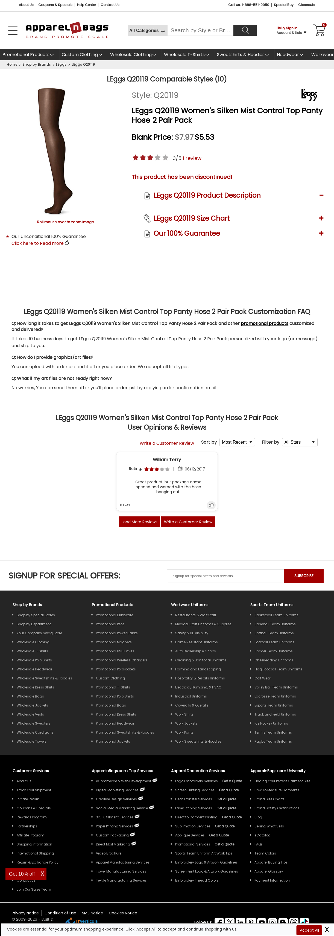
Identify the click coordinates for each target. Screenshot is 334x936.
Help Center (86, 4)
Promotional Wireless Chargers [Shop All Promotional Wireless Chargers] (121, 660)
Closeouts (306, 4)
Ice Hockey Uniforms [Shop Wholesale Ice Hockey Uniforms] (271, 723)
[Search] (244, 30)
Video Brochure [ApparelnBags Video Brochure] (108, 853)
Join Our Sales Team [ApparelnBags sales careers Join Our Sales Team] (34, 889)
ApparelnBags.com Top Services (122, 771)
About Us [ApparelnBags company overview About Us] (24, 781)
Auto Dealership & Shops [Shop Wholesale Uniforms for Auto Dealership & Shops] (195, 651)
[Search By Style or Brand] (200, 30)
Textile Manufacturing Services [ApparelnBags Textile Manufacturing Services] (121, 880)
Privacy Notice (25, 913)
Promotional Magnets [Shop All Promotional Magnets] (114, 642)
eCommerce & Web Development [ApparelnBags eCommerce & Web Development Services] (123, 781)
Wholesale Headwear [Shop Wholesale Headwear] (34, 669)
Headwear (288, 55)
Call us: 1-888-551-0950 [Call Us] (248, 4)
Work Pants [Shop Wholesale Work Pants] (184, 732)
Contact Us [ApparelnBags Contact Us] (26, 880)
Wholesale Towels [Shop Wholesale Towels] (31, 741)
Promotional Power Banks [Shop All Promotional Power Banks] (117, 633)
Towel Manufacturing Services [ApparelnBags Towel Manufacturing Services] (121, 871)
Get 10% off (22, 874)
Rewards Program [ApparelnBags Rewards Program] (32, 817)
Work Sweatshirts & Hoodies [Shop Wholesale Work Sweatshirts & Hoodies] (198, 741)
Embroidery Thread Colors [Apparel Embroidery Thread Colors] (197, 880)
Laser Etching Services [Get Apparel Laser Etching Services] (193, 808)
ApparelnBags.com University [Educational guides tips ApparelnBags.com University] (278, 771)
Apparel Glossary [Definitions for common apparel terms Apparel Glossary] (268, 871)
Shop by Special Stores (36, 615)
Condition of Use (60, 913)
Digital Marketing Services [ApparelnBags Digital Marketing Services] (117, 790)
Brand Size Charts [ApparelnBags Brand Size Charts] (269, 799)
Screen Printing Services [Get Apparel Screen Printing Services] (195, 790)
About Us (26, 4)
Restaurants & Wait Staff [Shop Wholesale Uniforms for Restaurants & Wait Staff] (195, 615)
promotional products (264, 323)
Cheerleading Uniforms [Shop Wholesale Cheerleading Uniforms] (273, 660)
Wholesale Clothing (131, 54)
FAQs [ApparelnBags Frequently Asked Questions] (258, 844)
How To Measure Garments (276, 790)
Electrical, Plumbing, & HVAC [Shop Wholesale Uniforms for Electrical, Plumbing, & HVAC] (198, 687)
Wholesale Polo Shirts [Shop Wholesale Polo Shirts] (34, 660)
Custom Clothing (80, 54)
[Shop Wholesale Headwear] (291, 54)
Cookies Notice (123, 913)
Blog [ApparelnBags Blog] (258, 817)
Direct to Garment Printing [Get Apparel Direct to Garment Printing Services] (196, 817)
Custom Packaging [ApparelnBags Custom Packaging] (112, 835)
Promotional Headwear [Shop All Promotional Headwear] (115, 723)
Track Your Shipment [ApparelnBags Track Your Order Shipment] (34, 790)
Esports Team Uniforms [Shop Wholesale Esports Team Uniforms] (273, 705)
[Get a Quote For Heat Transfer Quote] (226, 799)
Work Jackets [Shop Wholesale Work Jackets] (186, 723)
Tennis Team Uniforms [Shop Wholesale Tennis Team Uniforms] (273, 732)
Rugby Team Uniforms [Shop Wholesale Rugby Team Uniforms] (273, 741)
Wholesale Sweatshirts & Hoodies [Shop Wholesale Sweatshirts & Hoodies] (44, 678)
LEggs (61, 64)
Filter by (270, 442)
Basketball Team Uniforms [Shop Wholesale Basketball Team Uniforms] (276, 615)
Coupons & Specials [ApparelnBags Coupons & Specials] (34, 808)
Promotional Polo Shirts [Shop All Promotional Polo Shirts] (115, 696)
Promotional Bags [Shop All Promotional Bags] (111, 705)
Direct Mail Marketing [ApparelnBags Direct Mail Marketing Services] (113, 844)
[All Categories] (147, 30)
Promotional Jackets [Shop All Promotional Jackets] (113, 741)
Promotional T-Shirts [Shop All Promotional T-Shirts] (113, 687)
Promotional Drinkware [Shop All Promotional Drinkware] (114, 615)
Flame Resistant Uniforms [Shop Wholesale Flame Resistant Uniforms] (196, 642)
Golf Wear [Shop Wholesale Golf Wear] (262, 678)
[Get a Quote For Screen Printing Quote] (229, 790)
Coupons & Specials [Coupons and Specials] (55, 4)
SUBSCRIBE (304, 576)
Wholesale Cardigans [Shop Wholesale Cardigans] (35, 732)
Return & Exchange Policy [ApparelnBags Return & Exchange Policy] (37, 862)
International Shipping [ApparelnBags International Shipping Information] (35, 853)
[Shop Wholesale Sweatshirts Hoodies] (244, 54)
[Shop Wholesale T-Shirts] (188, 54)
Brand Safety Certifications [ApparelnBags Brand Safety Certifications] (277, 808)
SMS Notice (92, 913)
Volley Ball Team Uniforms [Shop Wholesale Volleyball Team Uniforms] (276, 687)
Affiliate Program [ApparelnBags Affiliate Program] (30, 835)
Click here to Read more (37, 243)
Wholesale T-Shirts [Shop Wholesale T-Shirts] (32, 651)
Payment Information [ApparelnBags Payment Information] (272, 880)
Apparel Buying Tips (271, 862)
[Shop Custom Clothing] (83, 54)
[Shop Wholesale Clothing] (135, 54)
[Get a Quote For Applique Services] (219, 835)
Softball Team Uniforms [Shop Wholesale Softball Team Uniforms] (274, 633)
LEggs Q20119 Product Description (207, 195)
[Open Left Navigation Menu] (12, 30)
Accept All (309, 930)
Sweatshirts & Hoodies (241, 54)
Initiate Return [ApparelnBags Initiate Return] (28, 799)
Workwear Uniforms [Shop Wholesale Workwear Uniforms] (189, 604)
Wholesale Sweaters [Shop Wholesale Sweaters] (33, 723)
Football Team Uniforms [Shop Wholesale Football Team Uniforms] (274, 642)
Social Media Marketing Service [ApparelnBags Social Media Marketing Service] (122, 808)
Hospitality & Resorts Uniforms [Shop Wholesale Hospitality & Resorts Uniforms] (200, 678)
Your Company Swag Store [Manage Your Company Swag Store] (39, 633)
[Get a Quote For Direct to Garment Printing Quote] (232, 817)
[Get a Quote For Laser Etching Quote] (226, 808)
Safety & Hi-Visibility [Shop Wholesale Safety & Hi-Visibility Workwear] (191, 633)
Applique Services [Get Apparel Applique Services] (190, 835)
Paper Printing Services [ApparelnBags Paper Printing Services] (114, 826)
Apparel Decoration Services (198, 771)
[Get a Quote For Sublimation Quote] (225, 826)
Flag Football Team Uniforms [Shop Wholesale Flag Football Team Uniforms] (278, 669)
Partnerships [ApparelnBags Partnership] (27, 826)
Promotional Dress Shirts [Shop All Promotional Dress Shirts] (116, 714)
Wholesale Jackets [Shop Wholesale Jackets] (32, 705)
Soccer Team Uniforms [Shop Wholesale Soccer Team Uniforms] (273, 651)
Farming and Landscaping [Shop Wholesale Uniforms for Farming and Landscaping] (198, 669)
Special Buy (284, 4)
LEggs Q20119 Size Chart (192, 218)
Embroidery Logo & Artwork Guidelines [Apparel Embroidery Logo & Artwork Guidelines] (206, 862)
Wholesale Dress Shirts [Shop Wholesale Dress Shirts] (35, 687)
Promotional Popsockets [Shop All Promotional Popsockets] (116, 669)
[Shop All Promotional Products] (29, 54)
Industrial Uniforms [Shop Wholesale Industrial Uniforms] (191, 696)
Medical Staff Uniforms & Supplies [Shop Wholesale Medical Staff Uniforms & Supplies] (203, 624)
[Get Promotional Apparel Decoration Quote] (224, 844)
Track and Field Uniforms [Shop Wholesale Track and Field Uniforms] (275, 714)
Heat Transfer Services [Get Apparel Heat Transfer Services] (193, 799)
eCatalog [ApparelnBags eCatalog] (262, 835)
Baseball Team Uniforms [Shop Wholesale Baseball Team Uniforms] (275, 624)
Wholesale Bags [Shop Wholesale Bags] (30, 696)
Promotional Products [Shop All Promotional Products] (112, 604)
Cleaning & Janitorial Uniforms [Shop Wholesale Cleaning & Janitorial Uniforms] (201, 660)
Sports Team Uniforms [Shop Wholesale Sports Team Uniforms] (271, 604)
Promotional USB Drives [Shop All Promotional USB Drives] (115, 651)
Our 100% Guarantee (187, 233)
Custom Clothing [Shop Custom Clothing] (110, 678)
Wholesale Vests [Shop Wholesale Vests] (30, 714)
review (192, 158)
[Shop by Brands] (27, 604)
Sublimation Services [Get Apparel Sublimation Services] (192, 826)
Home (12, 64)
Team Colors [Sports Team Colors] (265, 853)
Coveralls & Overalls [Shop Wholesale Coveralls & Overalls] (192, 705)
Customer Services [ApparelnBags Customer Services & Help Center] (31, 771)
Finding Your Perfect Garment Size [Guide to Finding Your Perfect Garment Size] (282, 781)
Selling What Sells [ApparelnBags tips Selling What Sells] (269, 826)
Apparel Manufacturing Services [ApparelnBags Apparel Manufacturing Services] (123, 862)
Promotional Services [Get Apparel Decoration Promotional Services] (192, 844)
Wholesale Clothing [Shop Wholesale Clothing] (33, 642)
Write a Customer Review (167, 443)
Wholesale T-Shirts (184, 54)
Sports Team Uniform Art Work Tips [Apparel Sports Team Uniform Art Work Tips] (203, 853)
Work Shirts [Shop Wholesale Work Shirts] (184, 714)
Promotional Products (25, 55)
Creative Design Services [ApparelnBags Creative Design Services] (116, 799)
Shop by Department (34, 624)
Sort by (209, 442)
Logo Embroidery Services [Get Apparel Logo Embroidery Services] (196, 781)
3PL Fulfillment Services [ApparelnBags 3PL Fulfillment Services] (114, 817)
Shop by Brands (36, 64)
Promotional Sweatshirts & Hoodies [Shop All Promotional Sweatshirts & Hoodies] (125, 732)
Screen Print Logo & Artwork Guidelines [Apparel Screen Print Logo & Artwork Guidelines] (206, 871)
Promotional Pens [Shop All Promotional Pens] (110, 624)
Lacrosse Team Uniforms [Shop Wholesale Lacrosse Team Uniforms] (275, 696)
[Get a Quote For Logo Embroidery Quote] (232, 781)
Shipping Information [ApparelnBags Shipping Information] (34, 844)
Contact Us (110, 4)
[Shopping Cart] (318, 30)
